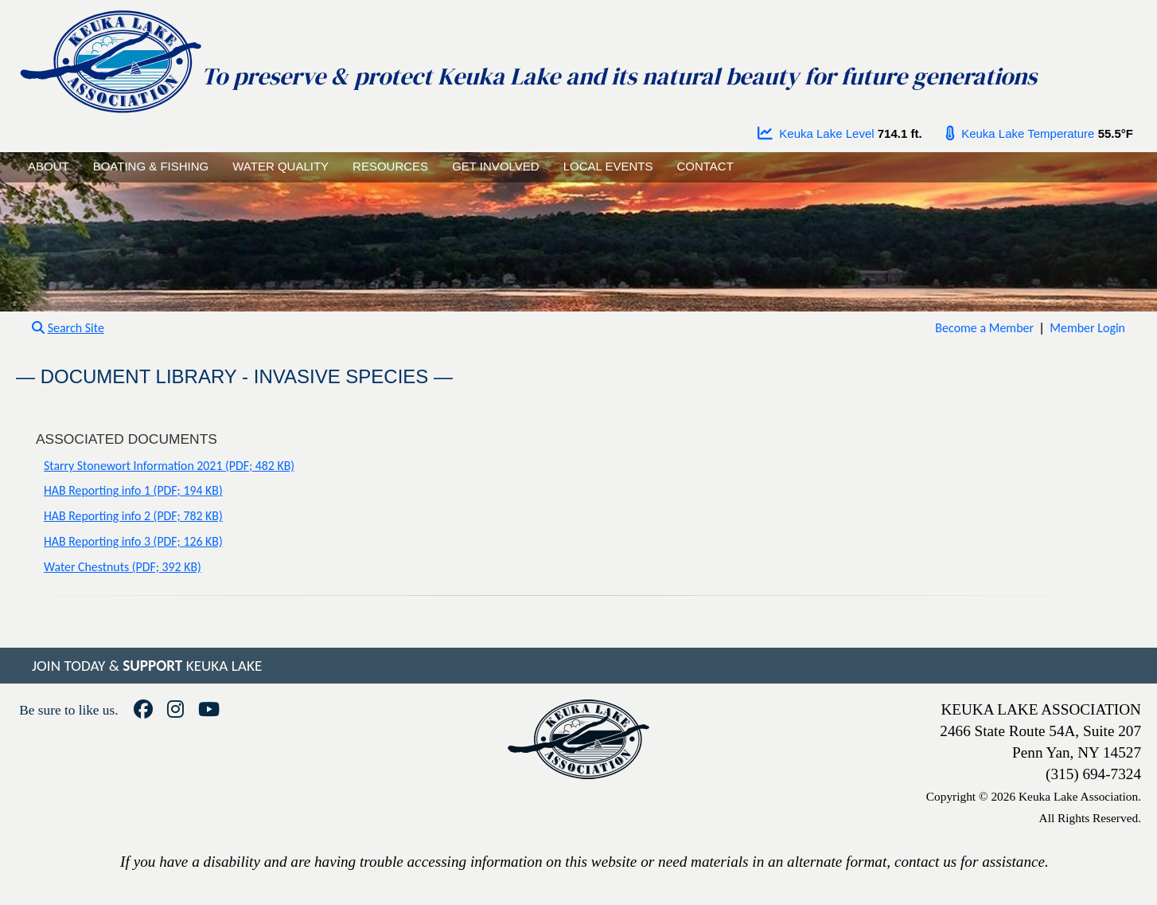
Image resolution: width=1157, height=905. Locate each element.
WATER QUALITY (280, 166)
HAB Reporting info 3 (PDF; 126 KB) (133, 541)
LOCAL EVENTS (608, 166)
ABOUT (48, 166)
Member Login (1087, 327)
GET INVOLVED (495, 166)
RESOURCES (390, 166)
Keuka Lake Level (816, 133)
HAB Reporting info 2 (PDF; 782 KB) (133, 515)
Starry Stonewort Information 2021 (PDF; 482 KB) (169, 465)
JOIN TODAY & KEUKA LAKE (147, 665)
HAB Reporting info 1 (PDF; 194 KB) (133, 490)
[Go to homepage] (110, 58)
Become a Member (984, 327)
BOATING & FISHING (151, 166)
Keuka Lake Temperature (1020, 133)
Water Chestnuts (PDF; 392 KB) (122, 566)
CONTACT (704, 166)
